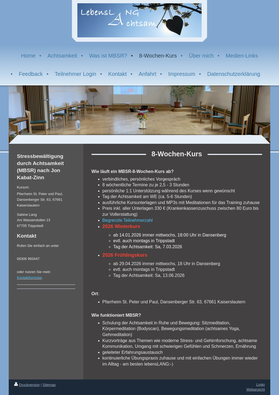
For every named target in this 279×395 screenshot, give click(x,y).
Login (260, 384)
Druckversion (27, 385)
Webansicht (255, 389)
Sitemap (49, 385)
